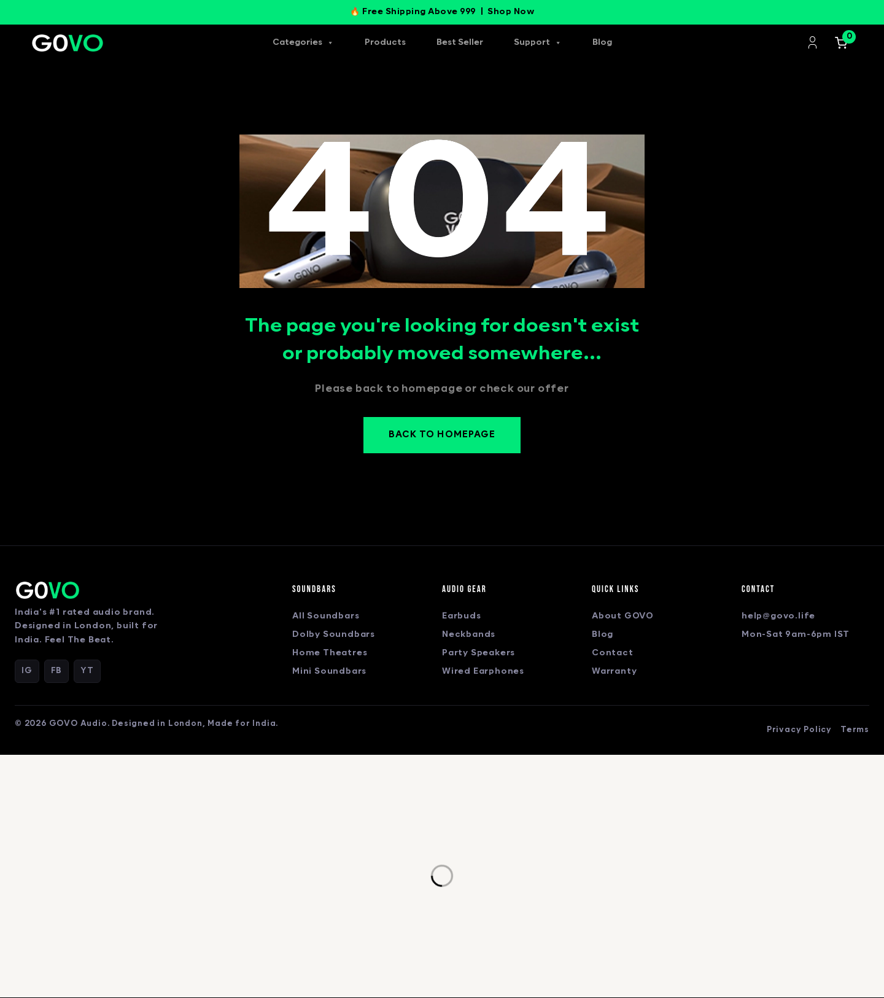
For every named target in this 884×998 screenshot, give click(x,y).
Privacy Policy (799, 730)
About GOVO (623, 617)
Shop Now (510, 12)
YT (87, 671)
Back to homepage (442, 435)
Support (538, 43)
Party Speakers (478, 653)
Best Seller (459, 42)
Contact (613, 653)
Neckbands (468, 635)
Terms (854, 730)
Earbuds (461, 617)
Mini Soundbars (329, 672)
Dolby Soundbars (333, 635)
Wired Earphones (483, 672)
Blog (602, 42)
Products (385, 42)
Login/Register (812, 43)
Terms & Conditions (482, 949)
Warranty (614, 672)
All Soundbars (325, 617)
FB (57, 671)
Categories (303, 43)
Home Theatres (329, 653)
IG (27, 671)
